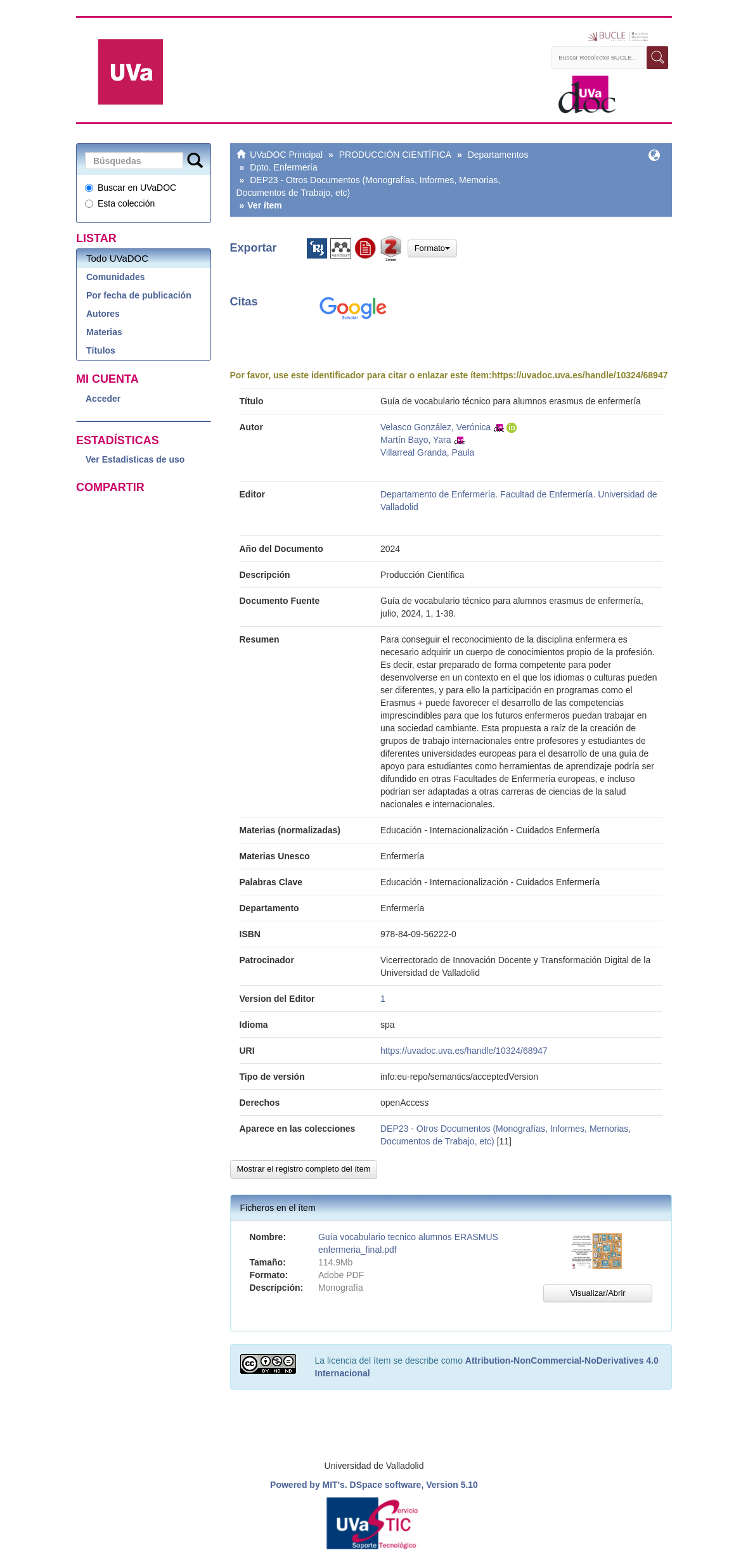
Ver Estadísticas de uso (135, 459)
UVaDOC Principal (286, 155)
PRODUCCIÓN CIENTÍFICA (395, 155)
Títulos (100, 350)
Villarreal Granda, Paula (427, 452)
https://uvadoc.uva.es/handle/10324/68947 (580, 375)
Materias (104, 332)
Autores (103, 314)
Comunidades (115, 277)
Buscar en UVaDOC (130, 187)
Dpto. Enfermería (284, 167)
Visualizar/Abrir (597, 1293)
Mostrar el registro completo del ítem (304, 1169)
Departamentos (498, 155)
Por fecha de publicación (138, 295)
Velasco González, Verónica (435, 427)
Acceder (103, 399)
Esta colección (120, 203)
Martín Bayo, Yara (415, 440)
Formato (432, 248)
